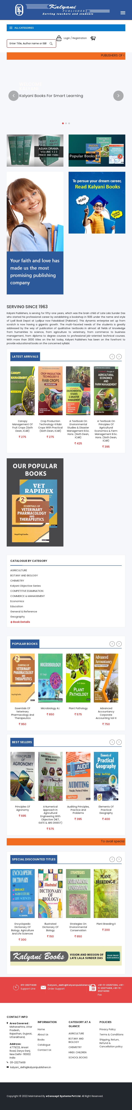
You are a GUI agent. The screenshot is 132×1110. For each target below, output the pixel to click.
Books (41, 1039)
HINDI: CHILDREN (77, 1052)
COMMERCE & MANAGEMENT (27, 596)
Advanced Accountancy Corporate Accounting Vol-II (106, 713)
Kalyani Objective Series (25, 586)
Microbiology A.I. (50, 708)
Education (16, 606)
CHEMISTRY (17, 580)
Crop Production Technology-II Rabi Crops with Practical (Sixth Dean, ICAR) (50, 426)
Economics (17, 601)
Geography (17, 616)
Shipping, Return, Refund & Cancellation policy (111, 1043)
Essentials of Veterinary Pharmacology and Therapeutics (22, 713)
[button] (63, 123)
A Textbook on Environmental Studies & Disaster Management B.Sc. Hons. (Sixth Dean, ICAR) (78, 429)
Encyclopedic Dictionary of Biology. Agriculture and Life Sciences (22, 928)
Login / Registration (71, 38)
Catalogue (44, 1045)
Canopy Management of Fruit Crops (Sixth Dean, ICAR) (22, 426)
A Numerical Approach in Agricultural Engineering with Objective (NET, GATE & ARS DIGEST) (50, 814)
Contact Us (44, 1050)
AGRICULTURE (18, 570)
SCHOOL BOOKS (78, 1057)
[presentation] (13, 96)
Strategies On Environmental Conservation (78, 927)
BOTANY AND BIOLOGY (24, 575)
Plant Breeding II (106, 924)
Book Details (20, 622)
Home (41, 1029)
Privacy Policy (108, 1029)
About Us (43, 1034)
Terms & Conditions (111, 1034)
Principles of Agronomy (22, 808)
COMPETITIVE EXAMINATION (26, 591)
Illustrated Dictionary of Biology (50, 927)
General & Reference (23, 611)
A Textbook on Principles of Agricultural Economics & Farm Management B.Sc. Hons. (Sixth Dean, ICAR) (106, 431)
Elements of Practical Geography (106, 810)
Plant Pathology (78, 708)
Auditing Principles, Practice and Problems (78, 810)
